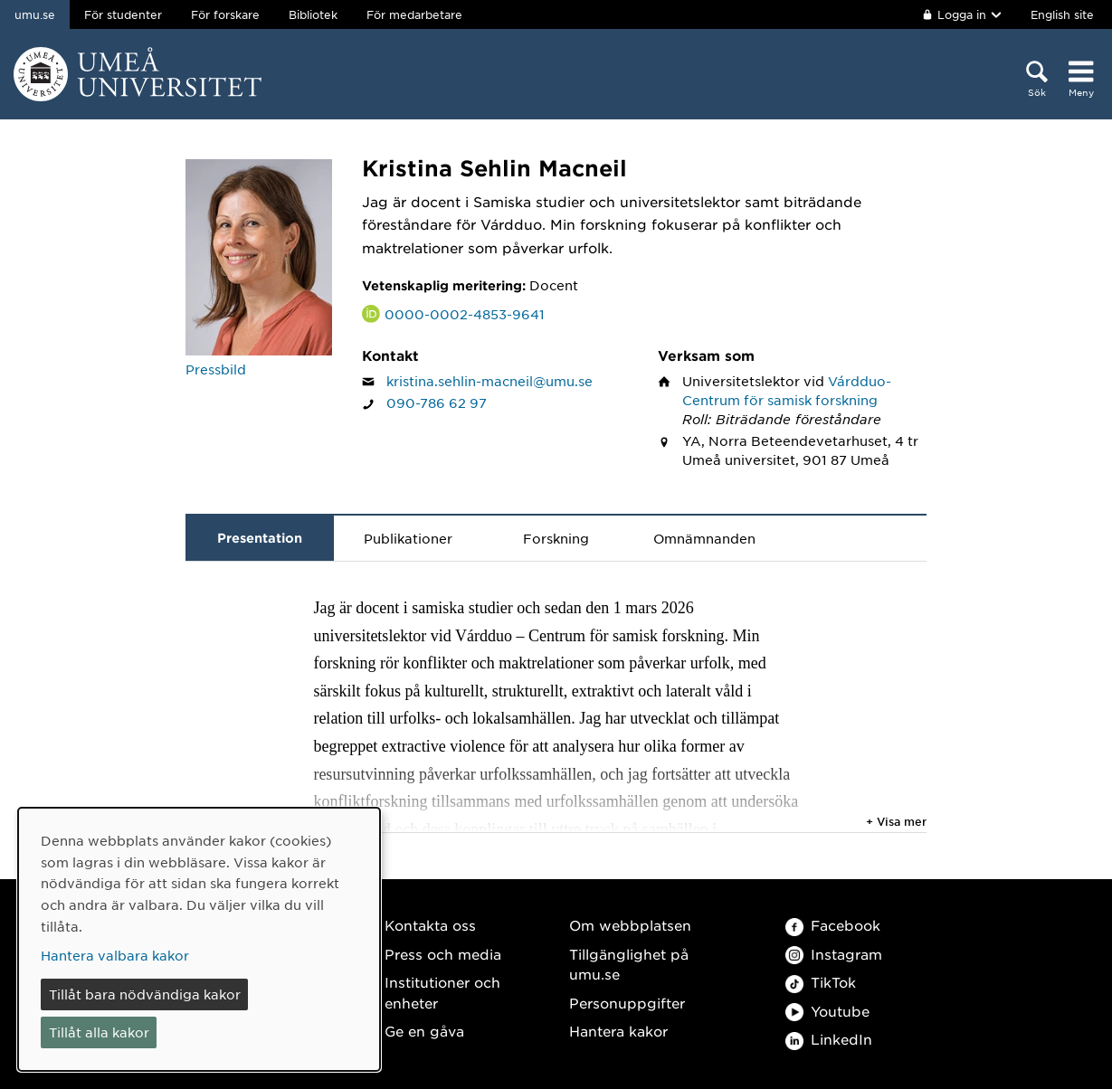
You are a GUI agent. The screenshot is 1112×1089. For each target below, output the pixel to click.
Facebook (832, 924)
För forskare (225, 14)
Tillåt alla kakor (99, 1032)
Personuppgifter (627, 1002)
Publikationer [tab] (408, 538)
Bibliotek (313, 14)
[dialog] (199, 939)
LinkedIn (828, 1038)
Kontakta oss (430, 924)
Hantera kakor (618, 1030)
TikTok (820, 981)
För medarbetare (414, 14)
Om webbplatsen (630, 924)
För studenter (123, 14)
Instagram (833, 953)
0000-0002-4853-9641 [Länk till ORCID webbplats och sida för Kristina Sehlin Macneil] (465, 314)
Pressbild (215, 369)
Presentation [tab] (259, 537)
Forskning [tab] (556, 538)
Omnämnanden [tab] (704, 538)
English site (1062, 14)
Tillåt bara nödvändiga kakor (145, 994)
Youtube (827, 1010)
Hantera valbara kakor (115, 955)
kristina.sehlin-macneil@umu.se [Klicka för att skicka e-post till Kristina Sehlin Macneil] (489, 381)
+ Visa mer (896, 821)
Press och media (443, 953)
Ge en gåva (424, 1030)
